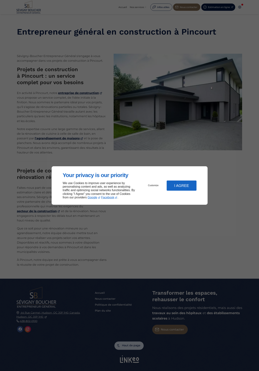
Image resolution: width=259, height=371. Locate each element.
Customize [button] (153, 185)
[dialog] (130, 185)
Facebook (107, 197)
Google (92, 197)
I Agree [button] (181, 186)
